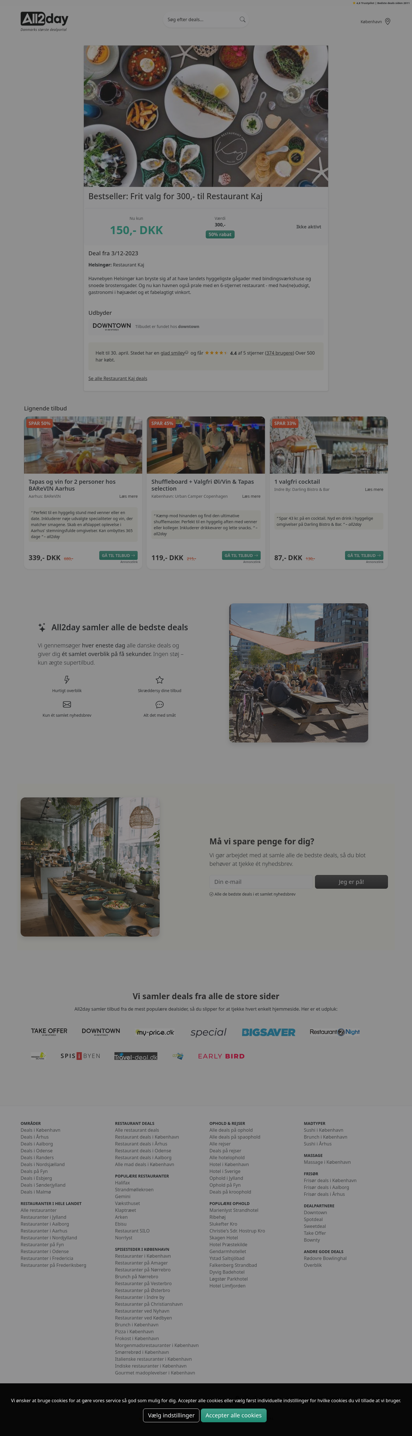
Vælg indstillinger (171, 1415)
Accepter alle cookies (234, 1415)
